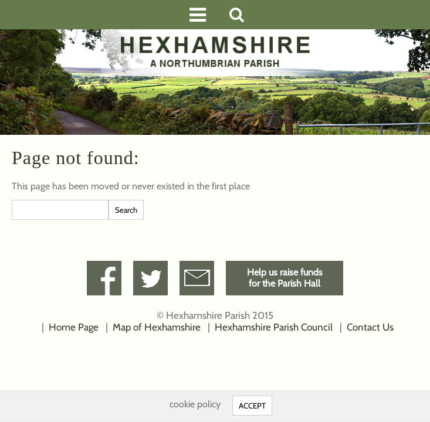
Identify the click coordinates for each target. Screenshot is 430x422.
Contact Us (370, 327)
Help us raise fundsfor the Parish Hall (285, 278)
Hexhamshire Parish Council (274, 327)
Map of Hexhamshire (157, 327)
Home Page (74, 327)
